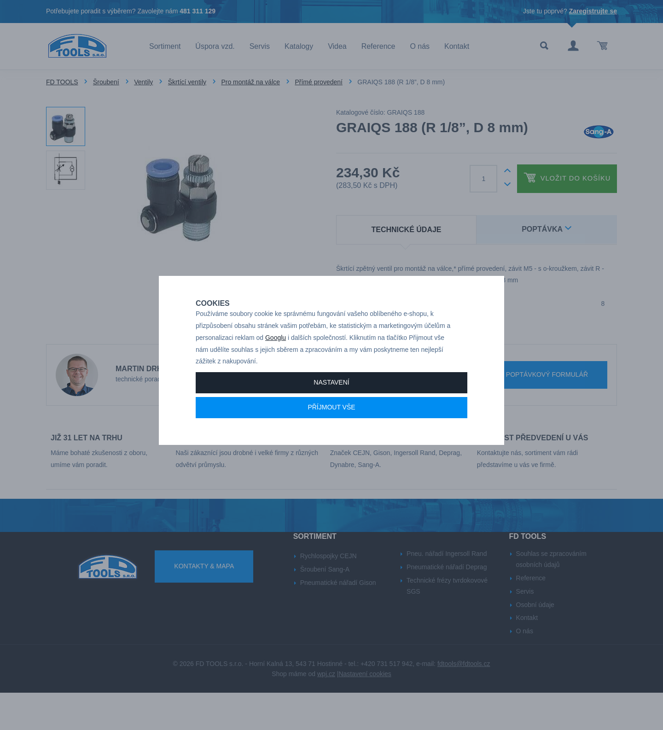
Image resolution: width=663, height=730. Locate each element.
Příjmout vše (331, 439)
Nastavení (331, 414)
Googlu (275, 370)
